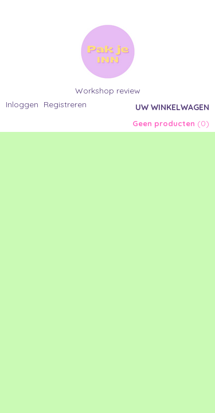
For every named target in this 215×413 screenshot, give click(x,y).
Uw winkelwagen (172, 107)
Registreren (65, 104)
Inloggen (22, 104)
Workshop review (107, 90)
